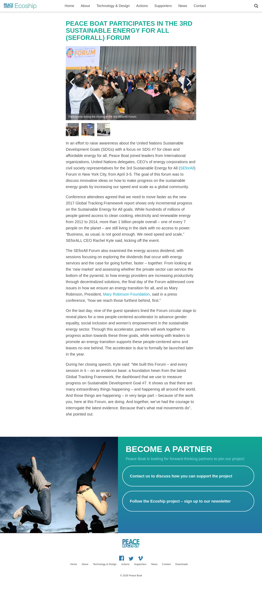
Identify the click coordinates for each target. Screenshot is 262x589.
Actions (142, 6)
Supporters (163, 6)
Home (69, 6)
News (182, 6)
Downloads (181, 564)
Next (189, 82)
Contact (200, 6)
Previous (72, 82)
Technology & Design (113, 6)
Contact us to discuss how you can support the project (181, 476)
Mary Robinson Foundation (126, 294)
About (85, 6)
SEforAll (187, 168)
